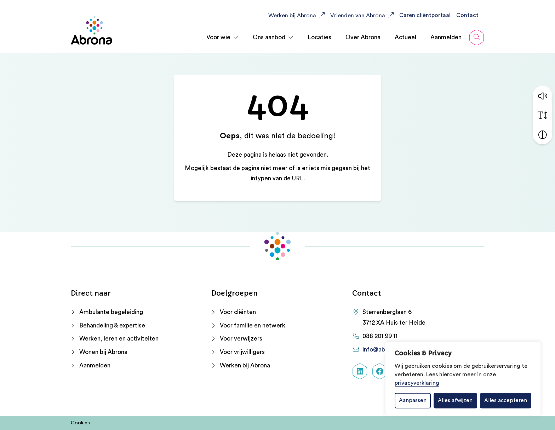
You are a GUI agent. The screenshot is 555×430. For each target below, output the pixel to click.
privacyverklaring (417, 383)
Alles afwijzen (455, 400)
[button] (542, 95)
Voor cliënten (238, 312)
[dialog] (463, 379)
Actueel (405, 37)
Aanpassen (413, 400)
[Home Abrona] (91, 30)
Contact (467, 15)
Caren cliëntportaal (425, 15)
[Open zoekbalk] (476, 37)
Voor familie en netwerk (252, 325)
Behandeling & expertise (112, 325)
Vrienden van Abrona (357, 15)
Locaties (319, 37)
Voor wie (218, 37)
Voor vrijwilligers (242, 352)
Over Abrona (363, 37)
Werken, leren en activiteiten (119, 339)
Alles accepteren (505, 400)
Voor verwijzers (241, 339)
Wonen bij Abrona (103, 352)
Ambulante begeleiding (111, 312)
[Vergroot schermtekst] (542, 114)
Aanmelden (446, 37)
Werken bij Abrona (292, 15)
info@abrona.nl (382, 350)
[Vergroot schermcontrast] (542, 134)
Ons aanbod (269, 37)
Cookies (80, 422)
